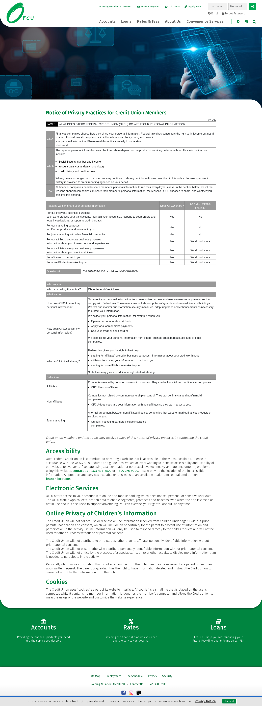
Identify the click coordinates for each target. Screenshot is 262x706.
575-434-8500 (102, 471)
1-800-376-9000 (127, 471)
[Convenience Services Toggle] (205, 21)
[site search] (254, 21)
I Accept (229, 701)
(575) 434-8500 (157, 684)
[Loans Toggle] (126, 21)
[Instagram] (131, 693)
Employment (113, 676)
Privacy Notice (205, 701)
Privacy (152, 676)
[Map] (238, 21)
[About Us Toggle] (173, 21)
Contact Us (136, 684)
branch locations (58, 479)
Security (167, 676)
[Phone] (246, 21)
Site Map (95, 676)
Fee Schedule (134, 676)
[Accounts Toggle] (107, 21)
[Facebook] (123, 693)
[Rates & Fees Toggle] (148, 21)
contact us (80, 471)
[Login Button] (252, 6)
